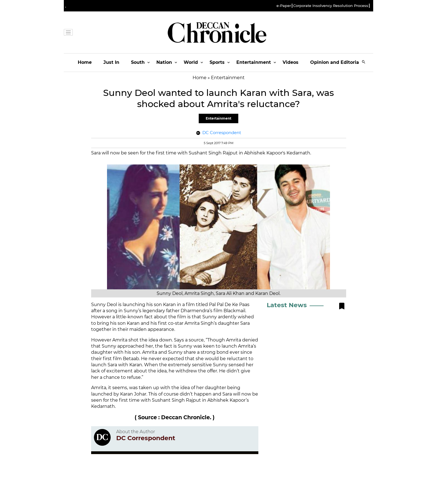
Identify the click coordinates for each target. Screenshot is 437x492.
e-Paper (283, 6)
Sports (217, 62)
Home (85, 62)
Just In (111, 62)
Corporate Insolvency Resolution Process (330, 6)
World (191, 62)
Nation (164, 62)
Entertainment (253, 62)
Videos (290, 62)
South (138, 62)
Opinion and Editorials (336, 62)
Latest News (287, 305)
